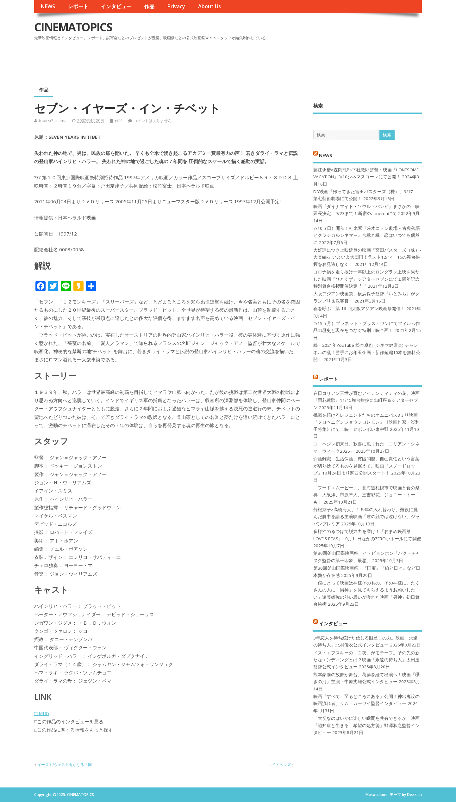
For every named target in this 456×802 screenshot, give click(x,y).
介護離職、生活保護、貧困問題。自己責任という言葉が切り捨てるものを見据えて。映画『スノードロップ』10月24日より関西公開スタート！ (366, 466)
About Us (209, 6)
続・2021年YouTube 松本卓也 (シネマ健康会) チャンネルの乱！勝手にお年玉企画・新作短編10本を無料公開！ (366, 352)
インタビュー (116, 6)
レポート (78, 6)
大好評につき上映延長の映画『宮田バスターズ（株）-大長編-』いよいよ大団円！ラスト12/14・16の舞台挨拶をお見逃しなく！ (367, 257)
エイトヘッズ (279, 764)
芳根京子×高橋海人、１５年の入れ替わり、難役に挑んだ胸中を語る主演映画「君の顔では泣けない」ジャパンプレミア (366, 517)
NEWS (48, 6)
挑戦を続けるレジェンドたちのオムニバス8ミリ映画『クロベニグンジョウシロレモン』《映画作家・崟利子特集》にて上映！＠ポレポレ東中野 (366, 422)
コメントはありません (153, 120)
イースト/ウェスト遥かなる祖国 (66, 764)
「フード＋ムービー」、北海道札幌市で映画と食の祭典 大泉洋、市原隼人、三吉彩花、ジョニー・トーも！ (366, 495)
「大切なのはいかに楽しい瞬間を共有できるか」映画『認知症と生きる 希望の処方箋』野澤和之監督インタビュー (366, 725)
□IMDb (41, 713)
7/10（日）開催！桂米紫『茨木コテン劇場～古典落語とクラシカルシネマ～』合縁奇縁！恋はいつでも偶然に (366, 235)
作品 (149, 6)
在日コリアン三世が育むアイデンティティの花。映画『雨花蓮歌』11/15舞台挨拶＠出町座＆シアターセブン (366, 400)
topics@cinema (52, 120)
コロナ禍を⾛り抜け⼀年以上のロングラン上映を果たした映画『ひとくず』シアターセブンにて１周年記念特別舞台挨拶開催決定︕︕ (366, 279)
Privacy (176, 6)
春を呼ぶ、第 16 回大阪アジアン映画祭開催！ (359, 308)
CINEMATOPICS (73, 27)
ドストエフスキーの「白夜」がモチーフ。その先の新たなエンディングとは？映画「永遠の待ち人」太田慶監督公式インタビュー (366, 660)
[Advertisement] (301, 60)
